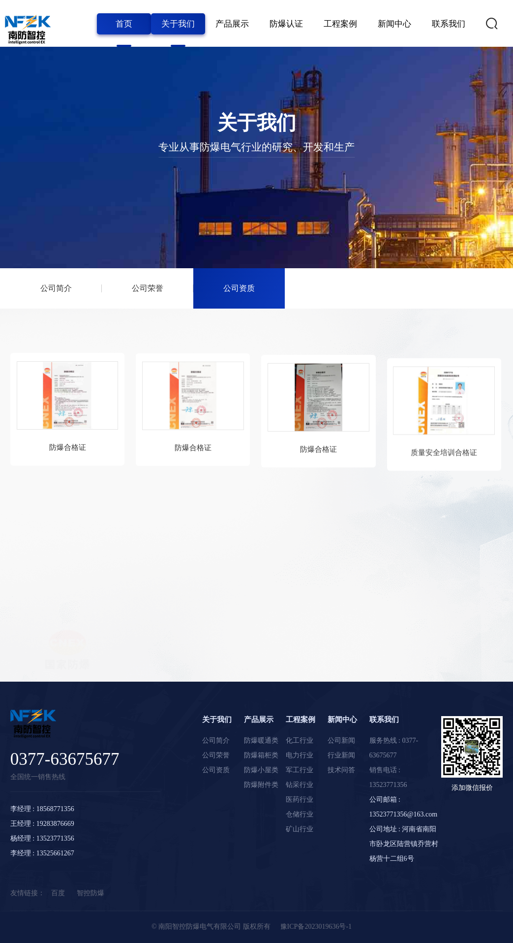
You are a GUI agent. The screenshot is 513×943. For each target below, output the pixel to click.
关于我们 (178, 24)
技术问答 (341, 770)
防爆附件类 (261, 784)
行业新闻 (341, 755)
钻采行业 (299, 784)
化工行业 (299, 740)
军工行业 (299, 770)
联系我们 (448, 24)
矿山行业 (299, 829)
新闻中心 (394, 24)
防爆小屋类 (261, 770)
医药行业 (299, 799)
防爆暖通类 (261, 740)
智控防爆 (90, 893)
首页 (124, 24)
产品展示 (232, 24)
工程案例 (340, 24)
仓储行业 (299, 814)
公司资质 (239, 288)
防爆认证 (286, 24)
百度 (58, 893)
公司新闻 (341, 740)
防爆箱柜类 (261, 755)
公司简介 (56, 288)
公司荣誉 (147, 288)
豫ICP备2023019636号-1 (316, 926)
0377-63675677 (65, 759)
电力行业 (299, 755)
